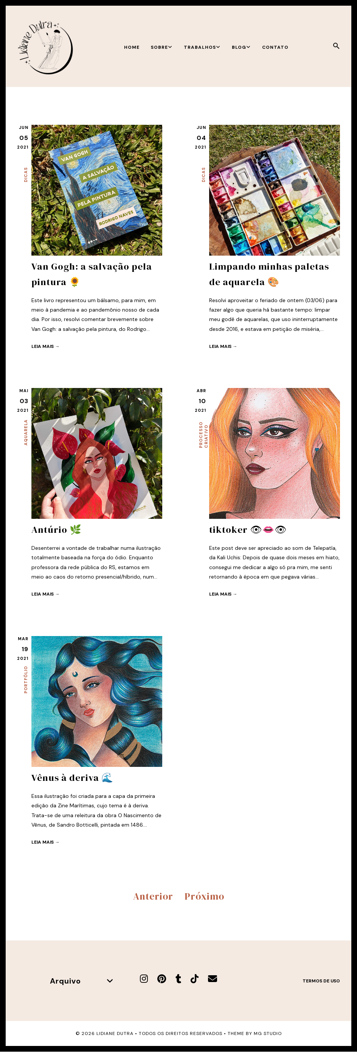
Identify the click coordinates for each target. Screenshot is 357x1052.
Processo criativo (203, 435)
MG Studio (268, 1033)
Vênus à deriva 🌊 (72, 777)
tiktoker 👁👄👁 (248, 529)
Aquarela (25, 432)
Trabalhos (202, 47)
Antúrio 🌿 (56, 529)
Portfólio (25, 680)
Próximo (204, 895)
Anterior (153, 895)
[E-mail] (212, 978)
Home (132, 47)
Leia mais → (45, 346)
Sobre (161, 47)
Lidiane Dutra (114, 1033)
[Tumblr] (178, 978)
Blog (241, 47)
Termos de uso (321, 981)
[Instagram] (144, 978)
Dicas (25, 174)
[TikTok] (195, 978)
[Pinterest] (161, 978)
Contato (275, 47)
